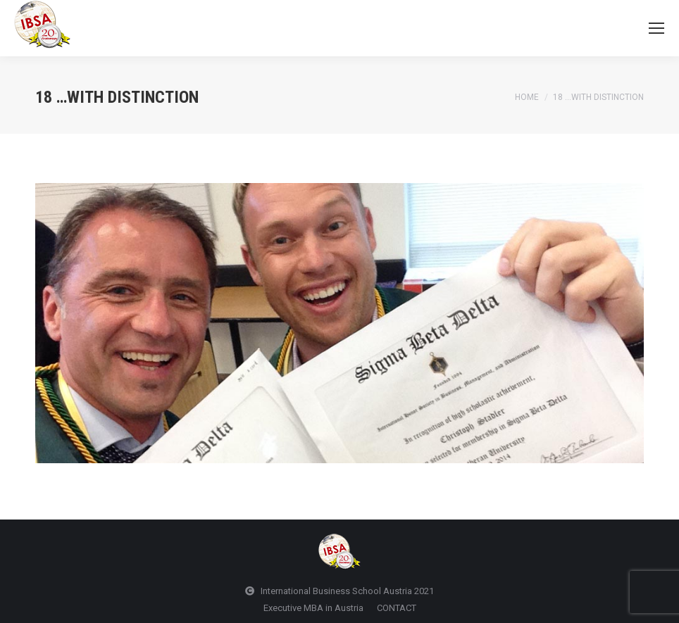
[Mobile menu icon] (656, 28)
